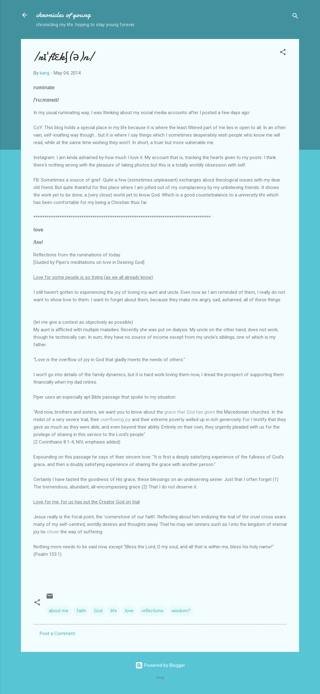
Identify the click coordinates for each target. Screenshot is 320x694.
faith (81, 611)
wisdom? (181, 611)
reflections (152, 611)
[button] (283, 53)
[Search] (295, 17)
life (114, 611)
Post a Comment (57, 633)
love (129, 611)
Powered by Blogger (160, 665)
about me (58, 611)
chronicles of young (63, 15)
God (98, 611)
